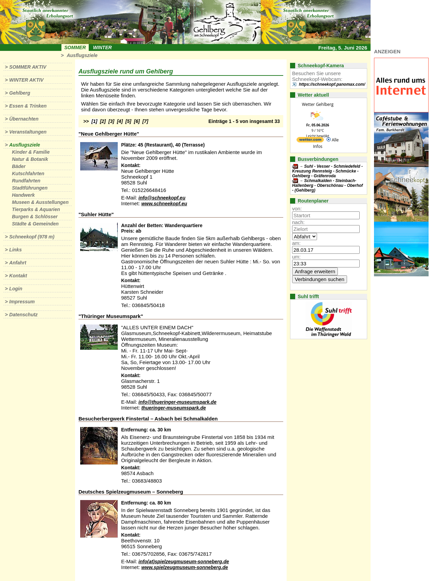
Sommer (75, 47)
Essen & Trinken (27, 106)
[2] (103, 121)
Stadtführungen (29, 188)
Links (15, 249)
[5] (128, 121)
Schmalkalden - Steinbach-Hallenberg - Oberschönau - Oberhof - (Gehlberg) (327, 185)
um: (296, 257)
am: (296, 243)
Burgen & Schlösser (35, 216)
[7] (145, 121)
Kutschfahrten (28, 173)
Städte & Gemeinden (35, 223)
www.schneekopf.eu (164, 203)
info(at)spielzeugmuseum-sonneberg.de (184, 561)
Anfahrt (17, 262)
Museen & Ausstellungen (40, 202)
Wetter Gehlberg (317, 104)
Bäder (19, 166)
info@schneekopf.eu (162, 197)
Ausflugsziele (82, 55)
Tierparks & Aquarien (36, 209)
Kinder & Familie (30, 152)
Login (15, 288)
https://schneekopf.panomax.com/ (332, 84)
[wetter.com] (310, 141)
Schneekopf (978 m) (31, 236)
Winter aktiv (26, 80)
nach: (298, 222)
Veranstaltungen (27, 132)
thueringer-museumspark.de (173, 408)
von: (297, 208)
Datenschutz (23, 314)
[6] (137, 121)
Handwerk (23, 195)
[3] (111, 121)
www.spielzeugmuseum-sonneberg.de (184, 567)
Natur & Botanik (30, 159)
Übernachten (24, 119)
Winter (102, 47)
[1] (94, 121)
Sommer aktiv (27, 67)
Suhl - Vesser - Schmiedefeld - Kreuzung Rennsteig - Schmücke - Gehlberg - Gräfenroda (327, 171)
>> (86, 121)
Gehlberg (19, 93)
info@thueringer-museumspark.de (177, 402)
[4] (120, 121)
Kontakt (18, 275)
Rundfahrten (26, 180)
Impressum (22, 301)
